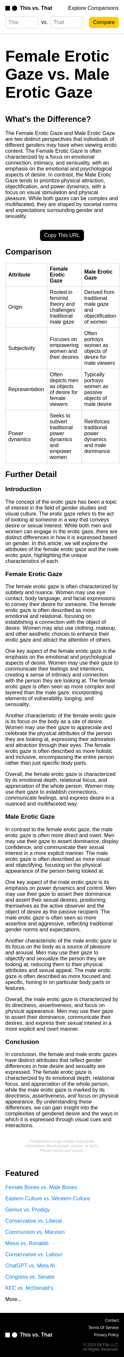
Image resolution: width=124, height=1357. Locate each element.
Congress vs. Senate (30, 1277)
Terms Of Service (103, 1327)
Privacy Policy (106, 1335)
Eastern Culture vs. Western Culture (47, 1198)
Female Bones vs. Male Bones (41, 1187)
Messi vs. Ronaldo (27, 1243)
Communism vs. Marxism (35, 1232)
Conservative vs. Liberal (33, 1221)
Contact (112, 1320)
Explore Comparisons (93, 8)
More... (13, 1299)
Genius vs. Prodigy (27, 1209)
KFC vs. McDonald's (29, 1288)
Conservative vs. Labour (33, 1254)
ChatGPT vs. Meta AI (30, 1265)
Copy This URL (62, 235)
